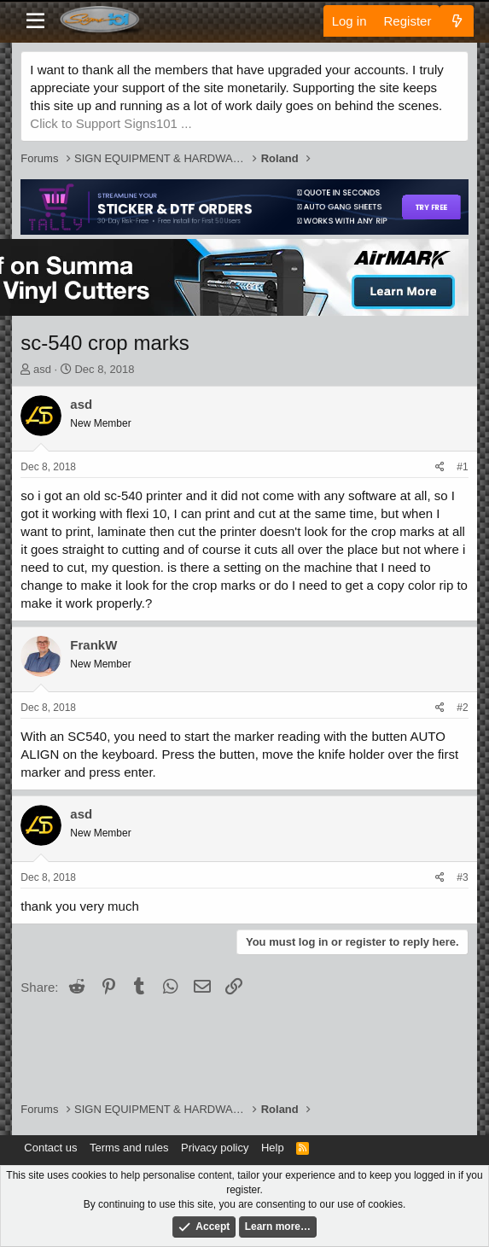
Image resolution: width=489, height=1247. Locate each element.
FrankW (93, 645)
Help (272, 1147)
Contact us (50, 1147)
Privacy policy (214, 1147)
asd (42, 369)
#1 (462, 467)
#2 (462, 708)
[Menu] (35, 21)
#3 (462, 877)
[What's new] (456, 21)
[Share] (440, 467)
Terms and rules (129, 1147)
